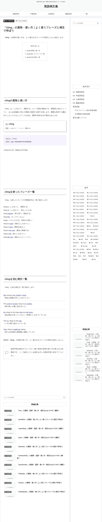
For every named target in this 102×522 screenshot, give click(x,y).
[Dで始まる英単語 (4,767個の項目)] (79, 199)
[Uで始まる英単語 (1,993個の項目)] (79, 219)
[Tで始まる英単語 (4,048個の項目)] (79, 206)
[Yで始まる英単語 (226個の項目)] (79, 236)
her (14, 295)
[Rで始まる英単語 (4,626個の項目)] (93, 199)
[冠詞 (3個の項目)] (95, 259)
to (8, 207)
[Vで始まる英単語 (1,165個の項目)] (79, 226)
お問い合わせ (69, 516)
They (5, 329)
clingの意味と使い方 (33, 50)
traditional (17, 329)
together (10, 214)
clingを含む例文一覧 (33, 57)
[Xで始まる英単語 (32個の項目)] (79, 249)
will (27, 312)
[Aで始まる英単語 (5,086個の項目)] (93, 196)
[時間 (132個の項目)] (81, 239)
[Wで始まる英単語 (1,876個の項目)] (79, 222)
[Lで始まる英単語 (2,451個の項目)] (81, 216)
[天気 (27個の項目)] (76, 252)
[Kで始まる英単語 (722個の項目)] (79, 229)
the (10, 230)
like (8, 237)
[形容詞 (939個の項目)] (96, 226)
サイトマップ (80, 516)
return (31, 312)
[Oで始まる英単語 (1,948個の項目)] (93, 219)
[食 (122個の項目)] (87, 239)
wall (20, 321)
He (4, 312)
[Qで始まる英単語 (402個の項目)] (81, 232)
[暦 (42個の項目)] (76, 246)
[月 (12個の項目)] (85, 256)
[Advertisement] (34, 78)
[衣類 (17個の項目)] (97, 252)
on (8, 210)
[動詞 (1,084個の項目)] (89, 226)
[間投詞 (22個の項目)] (83, 252)
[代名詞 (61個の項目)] (84, 242)
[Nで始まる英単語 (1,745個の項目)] (93, 222)
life (10, 234)
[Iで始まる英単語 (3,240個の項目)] (79, 209)
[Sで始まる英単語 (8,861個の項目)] (79, 192)
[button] (64, 397)
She (4, 295)
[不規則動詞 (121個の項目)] (95, 239)
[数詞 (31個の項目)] (89, 249)
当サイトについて (57, 516)
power (11, 224)
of (12, 304)
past (13, 230)
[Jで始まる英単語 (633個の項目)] (93, 229)
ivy (8, 321)
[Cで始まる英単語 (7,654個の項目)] (93, 192)
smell (9, 304)
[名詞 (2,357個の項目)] (95, 216)
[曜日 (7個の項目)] (86, 259)
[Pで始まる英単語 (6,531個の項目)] (79, 196)
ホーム (48, 516)
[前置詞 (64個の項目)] (76, 242)
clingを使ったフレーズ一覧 (36, 54)
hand (25, 295)
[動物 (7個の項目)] (77, 259)
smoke (15, 304)
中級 (12, 142)
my (26, 304)
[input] (34, 397)
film (8, 217)
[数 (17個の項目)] (75, 256)
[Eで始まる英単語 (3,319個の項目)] (93, 206)
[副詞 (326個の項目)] (95, 232)
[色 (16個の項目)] (80, 256)
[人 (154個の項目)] (75, 239)
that (21, 312)
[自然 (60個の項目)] (91, 242)
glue (12, 237)
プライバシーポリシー (93, 516)
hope (11, 227)
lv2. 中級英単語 (9, 21)
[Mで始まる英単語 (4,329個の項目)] (93, 202)
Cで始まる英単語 (21, 21)
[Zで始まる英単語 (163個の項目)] (93, 236)
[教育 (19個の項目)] (90, 252)
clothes (30, 304)
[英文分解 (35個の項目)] (85, 246)
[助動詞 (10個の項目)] (91, 256)
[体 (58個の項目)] (97, 242)
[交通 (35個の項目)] (95, 246)
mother (19, 295)
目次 (32, 46)
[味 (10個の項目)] (97, 256)
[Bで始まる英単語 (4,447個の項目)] (79, 202)
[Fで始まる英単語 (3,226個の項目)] (93, 209)
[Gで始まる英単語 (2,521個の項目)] (93, 212)
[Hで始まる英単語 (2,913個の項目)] (79, 212)
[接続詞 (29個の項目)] (96, 249)
